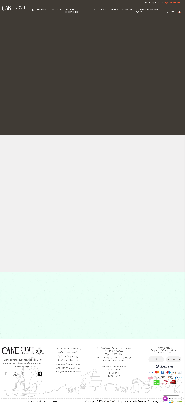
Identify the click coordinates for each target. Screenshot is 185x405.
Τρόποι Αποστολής (68, 352)
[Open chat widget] (170, 397)
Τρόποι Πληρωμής (68, 356)
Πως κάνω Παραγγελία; (68, 349)
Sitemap (54, 401)
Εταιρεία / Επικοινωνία (68, 364)
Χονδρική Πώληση (68, 360)
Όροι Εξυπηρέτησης (37, 401)
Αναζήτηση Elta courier (68, 372)
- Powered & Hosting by (149, 401)
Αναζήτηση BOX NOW (68, 368)
